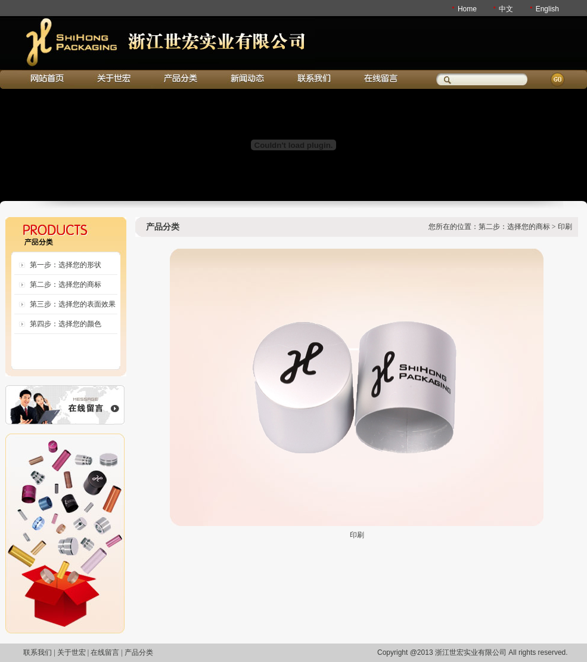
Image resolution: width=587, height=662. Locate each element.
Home (467, 9)
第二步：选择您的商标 (65, 284)
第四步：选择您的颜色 (65, 324)
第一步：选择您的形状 (65, 265)
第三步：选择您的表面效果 (73, 304)
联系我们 (37, 652)
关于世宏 (71, 652)
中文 (506, 9)
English (547, 9)
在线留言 (105, 652)
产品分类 (139, 652)
